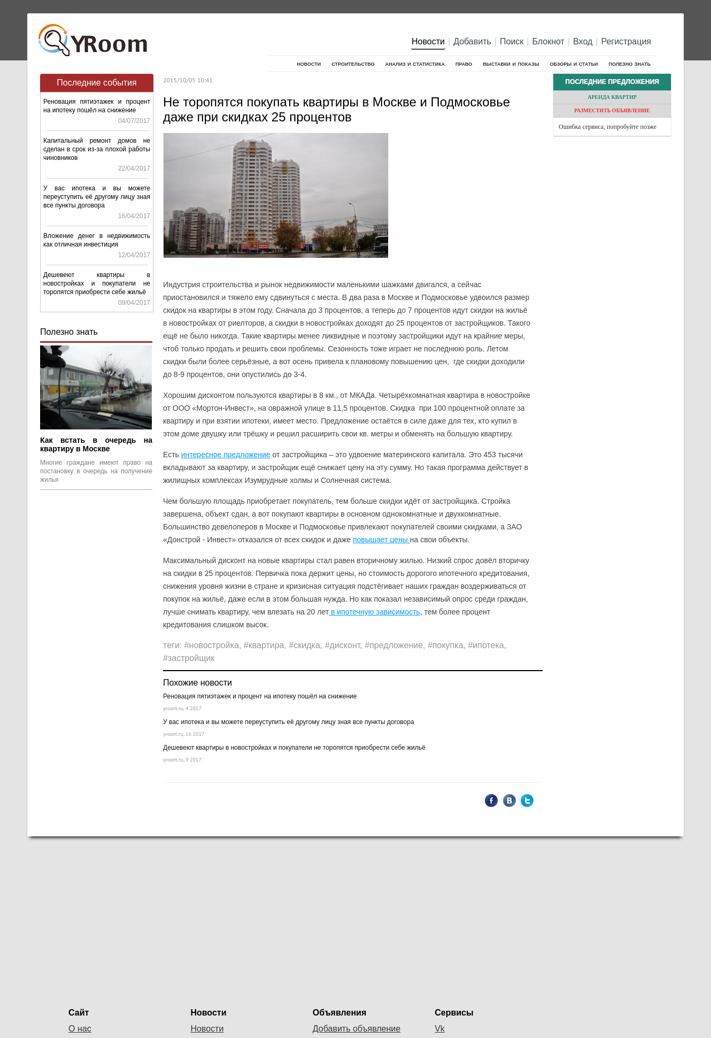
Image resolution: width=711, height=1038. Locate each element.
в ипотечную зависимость (374, 612)
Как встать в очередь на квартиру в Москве (96, 444)
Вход (582, 41)
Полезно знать (630, 63)
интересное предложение (226, 454)
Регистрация (626, 41)
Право (463, 63)
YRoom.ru (94, 34)
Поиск (511, 41)
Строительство (352, 63)
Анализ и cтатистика (414, 63)
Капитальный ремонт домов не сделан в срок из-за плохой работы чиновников (96, 149)
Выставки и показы (511, 63)
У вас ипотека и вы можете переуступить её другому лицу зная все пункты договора (96, 196)
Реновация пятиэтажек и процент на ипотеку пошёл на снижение (260, 696)
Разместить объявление (612, 110)
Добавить (472, 41)
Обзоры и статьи (574, 63)
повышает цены (381, 539)
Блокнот (548, 41)
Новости (428, 41)
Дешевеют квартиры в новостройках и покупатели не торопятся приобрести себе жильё (96, 283)
